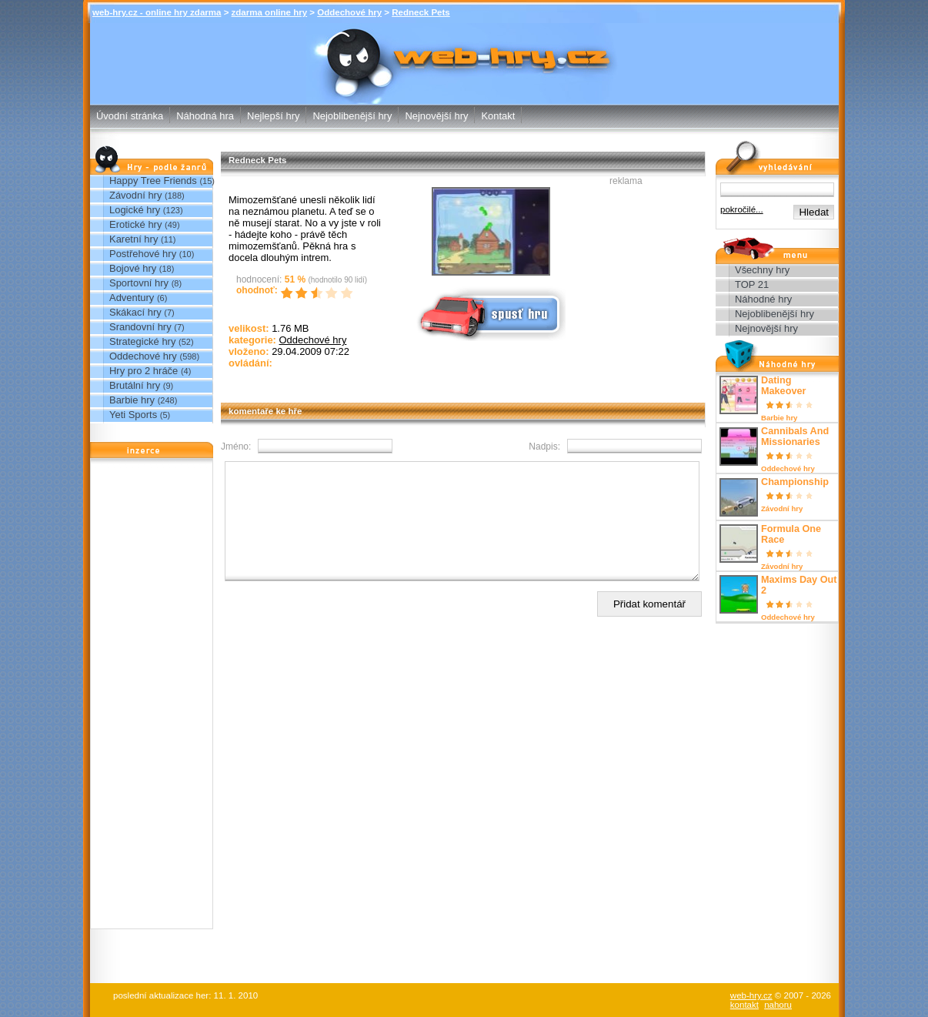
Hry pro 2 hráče (143, 370)
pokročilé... (741, 209)
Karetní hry (133, 239)
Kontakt (498, 116)
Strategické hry (142, 341)
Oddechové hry (349, 12)
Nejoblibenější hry (352, 116)
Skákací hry (135, 312)
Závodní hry (135, 195)
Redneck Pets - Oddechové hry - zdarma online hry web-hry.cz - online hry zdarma (464, 52)
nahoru (778, 1004)
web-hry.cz (751, 995)
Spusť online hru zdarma (489, 313)
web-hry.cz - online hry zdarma (156, 12)
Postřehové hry (142, 253)
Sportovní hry (139, 283)
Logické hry (134, 210)
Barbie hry (132, 400)
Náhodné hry (763, 299)
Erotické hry (135, 224)
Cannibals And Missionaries (795, 436)
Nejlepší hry (273, 116)
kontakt (744, 1004)
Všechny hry (762, 270)
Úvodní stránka (129, 116)
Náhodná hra (205, 116)
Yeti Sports (133, 414)
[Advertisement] (151, 697)
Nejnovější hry (436, 116)
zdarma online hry (270, 12)
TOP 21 (752, 284)
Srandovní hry (140, 327)
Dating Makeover (783, 385)
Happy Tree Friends (153, 180)
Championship (795, 482)
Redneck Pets (421, 12)
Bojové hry (132, 268)
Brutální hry (134, 385)
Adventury (131, 297)
